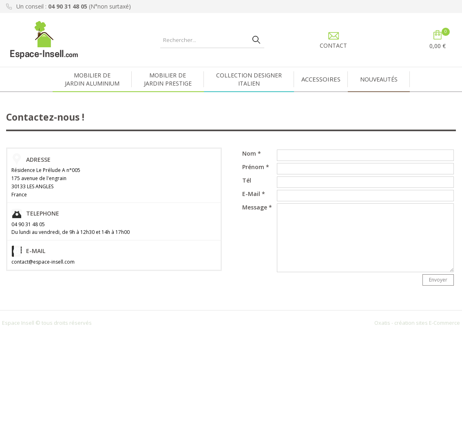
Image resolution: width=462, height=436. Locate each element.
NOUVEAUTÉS (379, 79)
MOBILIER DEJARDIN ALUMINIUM (92, 79)
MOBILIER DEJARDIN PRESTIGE (168, 79)
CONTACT (333, 45)
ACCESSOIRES (320, 79)
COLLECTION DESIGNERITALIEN (249, 79)
